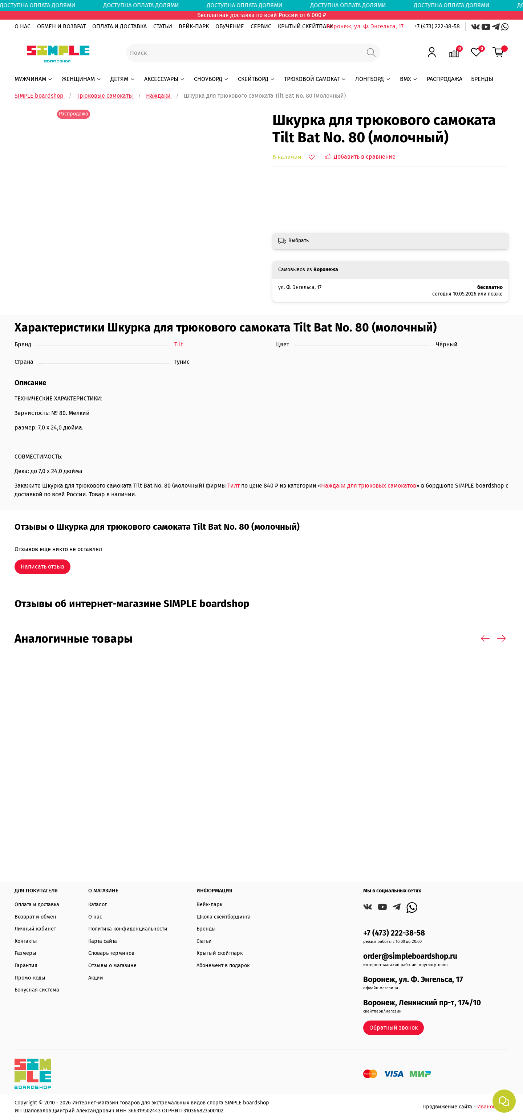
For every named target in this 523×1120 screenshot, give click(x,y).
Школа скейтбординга (223, 917)
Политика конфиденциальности (127, 929)
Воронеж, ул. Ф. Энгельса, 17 (365, 26)
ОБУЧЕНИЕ (229, 26)
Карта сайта (102, 941)
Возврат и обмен (35, 917)
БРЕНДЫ (482, 79)
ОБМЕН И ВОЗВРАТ (61, 26)
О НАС (23, 26)
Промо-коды (30, 978)
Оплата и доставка (37, 904)
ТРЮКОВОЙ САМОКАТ (315, 79)
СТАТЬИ (162, 26)
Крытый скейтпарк (219, 953)
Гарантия (26, 965)
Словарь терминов (111, 953)
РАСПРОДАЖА (444, 79)
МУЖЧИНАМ (34, 79)
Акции (95, 978)
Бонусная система (37, 990)
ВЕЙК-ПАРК (194, 26)
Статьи (204, 941)
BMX (409, 79)
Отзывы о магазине (112, 965)
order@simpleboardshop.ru (410, 956)
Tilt (178, 344)
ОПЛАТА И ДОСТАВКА (119, 26)
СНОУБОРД (211, 79)
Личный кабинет (35, 929)
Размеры (25, 953)
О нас (95, 917)
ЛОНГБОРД (373, 79)
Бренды (206, 929)
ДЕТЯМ (122, 79)
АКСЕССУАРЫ (164, 79)
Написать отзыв (42, 566)
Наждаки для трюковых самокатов (368, 485)
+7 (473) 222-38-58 (437, 26)
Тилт (233, 485)
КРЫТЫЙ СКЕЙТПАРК (305, 26)
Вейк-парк (209, 904)
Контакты (26, 941)
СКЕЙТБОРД (256, 79)
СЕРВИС (261, 26)
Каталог (97, 904)
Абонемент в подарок (223, 965)
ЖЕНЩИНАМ (82, 79)
